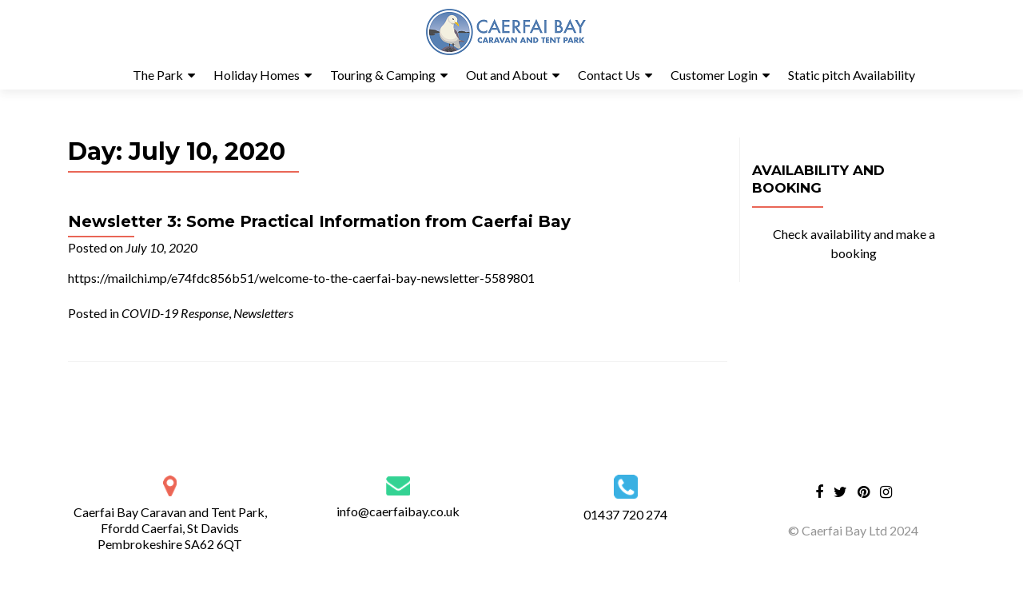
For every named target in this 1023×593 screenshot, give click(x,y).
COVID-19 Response (175, 312)
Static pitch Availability (851, 74)
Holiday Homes (256, 74)
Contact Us (609, 74)
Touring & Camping (383, 74)
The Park (158, 74)
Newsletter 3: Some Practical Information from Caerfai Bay (319, 221)
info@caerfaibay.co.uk (398, 511)
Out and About (506, 74)
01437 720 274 (625, 514)
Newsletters (263, 312)
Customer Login (714, 74)
